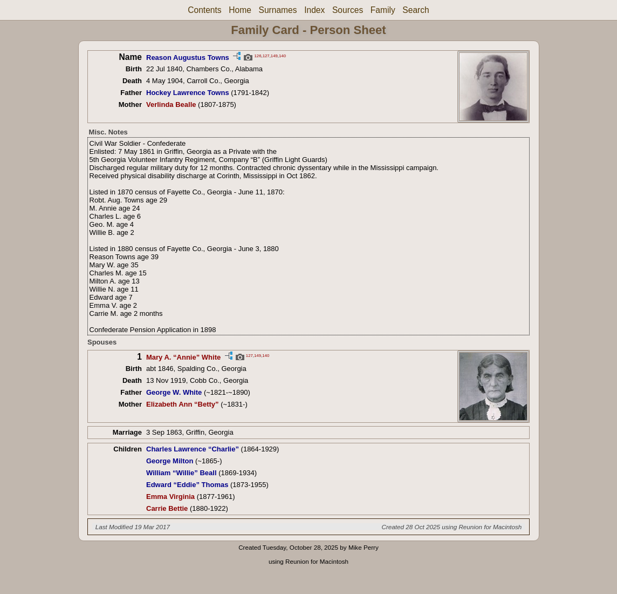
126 (257, 55)
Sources (347, 10)
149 (274, 55)
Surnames (277, 10)
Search (415, 10)
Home (240, 10)
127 (266, 55)
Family (383, 10)
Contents (204, 10)
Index (314, 10)
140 (282, 55)
